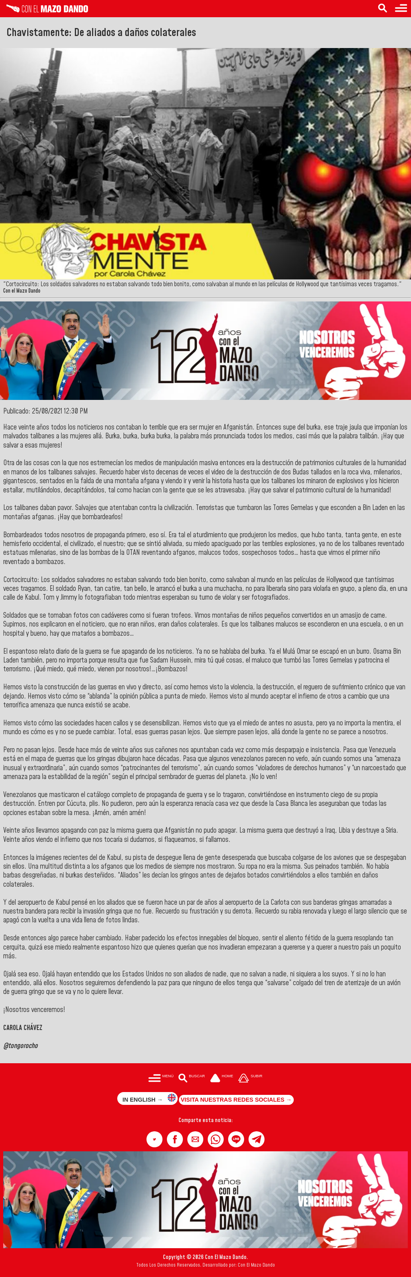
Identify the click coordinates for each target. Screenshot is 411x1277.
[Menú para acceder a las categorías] (401, 8)
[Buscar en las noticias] (382, 8)
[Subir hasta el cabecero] (251, 1079)
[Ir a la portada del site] (221, 1079)
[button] (154, 1139)
